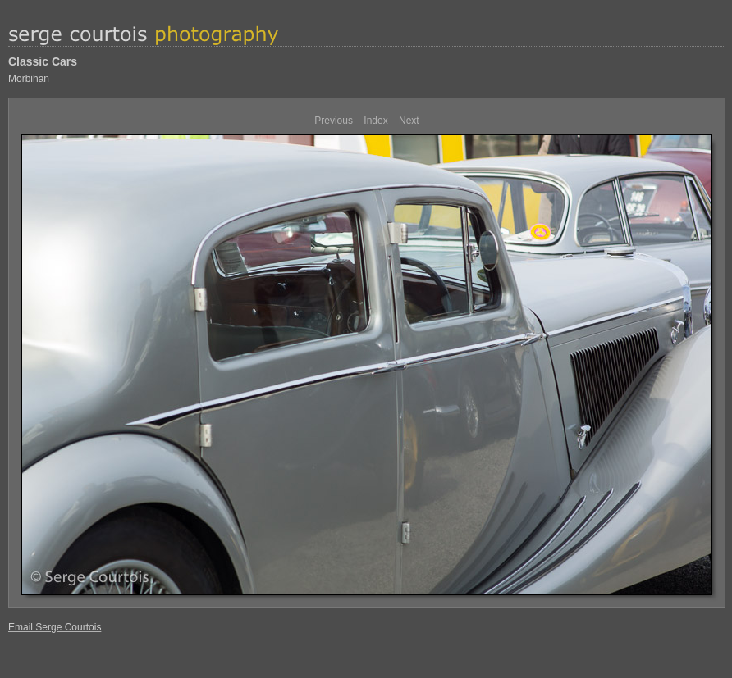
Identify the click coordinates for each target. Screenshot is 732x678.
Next (409, 120)
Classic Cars (42, 61)
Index (375, 120)
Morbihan (28, 78)
